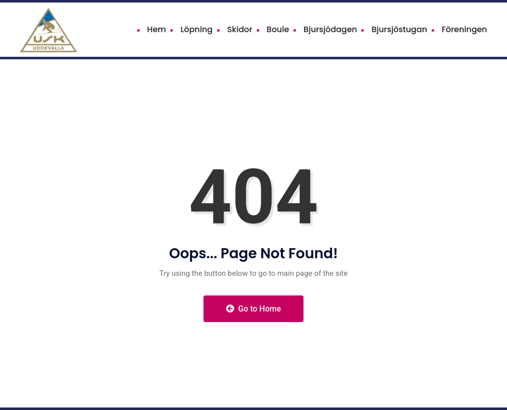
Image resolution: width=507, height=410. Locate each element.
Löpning (196, 29)
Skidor (239, 29)
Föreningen (464, 29)
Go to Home (253, 309)
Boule (278, 29)
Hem (156, 29)
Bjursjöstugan (399, 29)
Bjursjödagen (330, 29)
